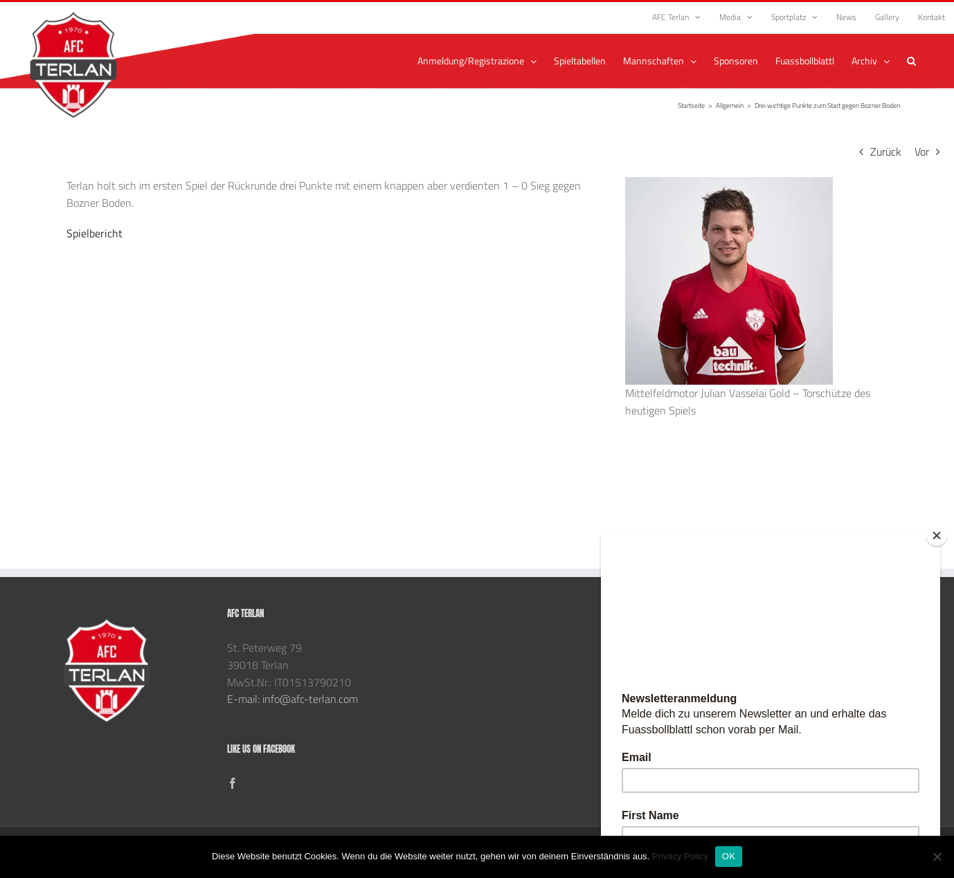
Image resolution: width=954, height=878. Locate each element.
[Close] (936, 535)
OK (728, 856)
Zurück (885, 151)
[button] (911, 61)
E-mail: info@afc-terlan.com (292, 698)
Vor (922, 151)
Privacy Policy (680, 856)
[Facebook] (232, 783)
